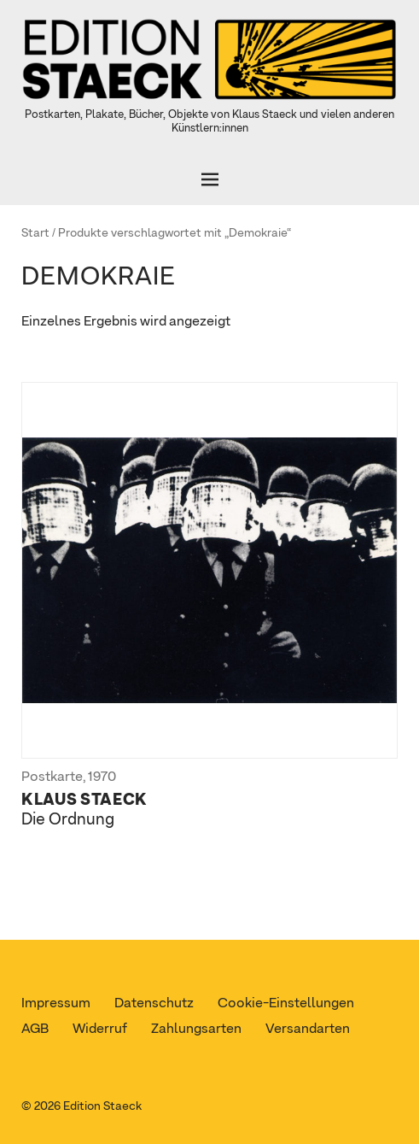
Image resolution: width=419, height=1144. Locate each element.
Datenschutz (154, 1004)
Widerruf (100, 1029)
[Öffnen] (209, 179)
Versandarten (307, 1029)
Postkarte (52, 777)
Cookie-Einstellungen (286, 1004)
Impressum (55, 1004)
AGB (35, 1029)
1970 (102, 777)
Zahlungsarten (196, 1029)
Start (35, 233)
